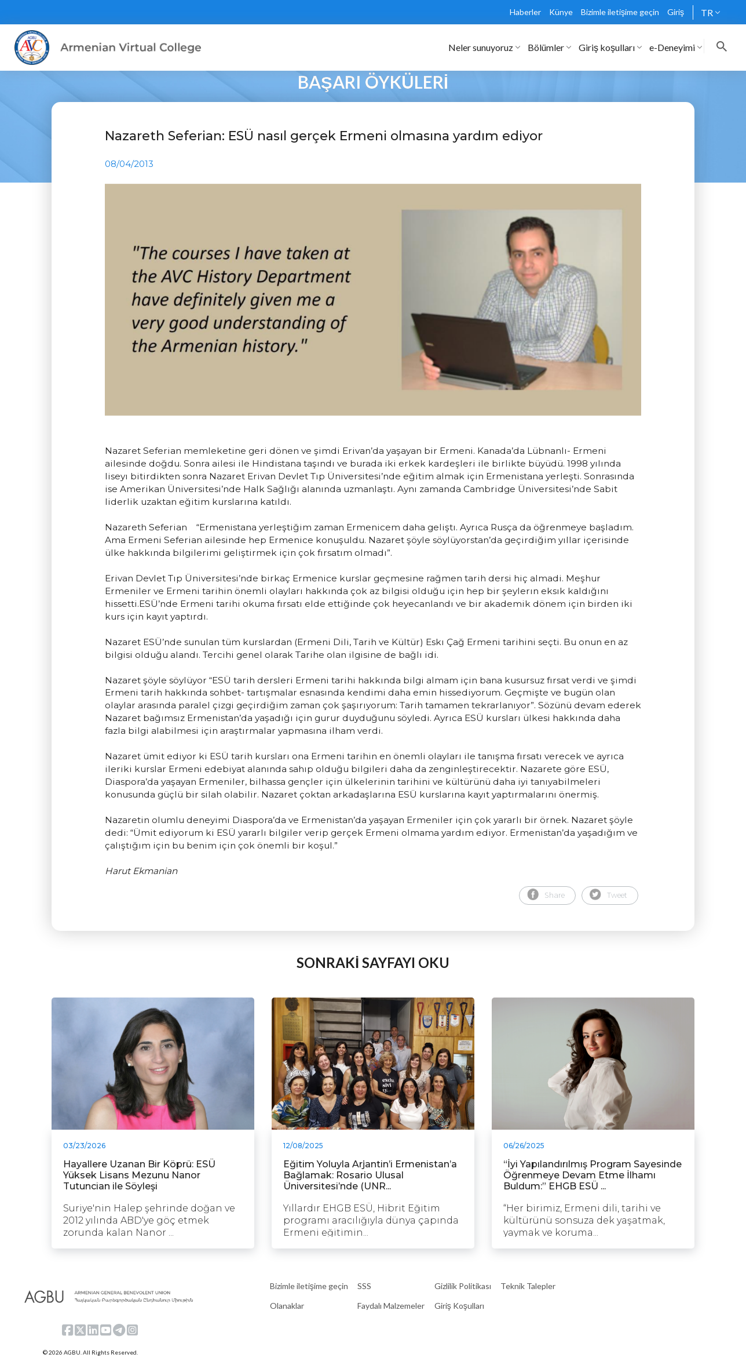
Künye (561, 12)
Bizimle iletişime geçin (620, 12)
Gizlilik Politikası (462, 1286)
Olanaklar (287, 1306)
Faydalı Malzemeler (391, 1306)
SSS (364, 1286)
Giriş (675, 12)
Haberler (525, 12)
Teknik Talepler (527, 1286)
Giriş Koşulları (459, 1306)
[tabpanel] (373, 300)
